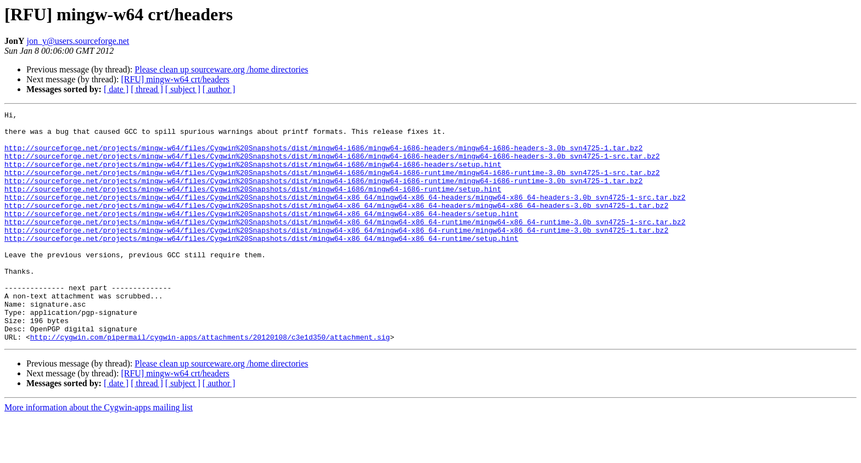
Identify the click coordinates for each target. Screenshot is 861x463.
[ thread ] (147, 89)
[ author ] (219, 89)
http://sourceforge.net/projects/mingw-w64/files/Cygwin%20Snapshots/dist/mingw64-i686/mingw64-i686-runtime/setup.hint (252, 205)
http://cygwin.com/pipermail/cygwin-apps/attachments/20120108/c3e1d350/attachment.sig (210, 383)
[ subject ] (182, 89)
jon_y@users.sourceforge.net (77, 41)
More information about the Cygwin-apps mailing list (98, 453)
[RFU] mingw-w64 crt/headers (175, 79)
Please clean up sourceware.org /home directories (221, 69)
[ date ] (116, 89)
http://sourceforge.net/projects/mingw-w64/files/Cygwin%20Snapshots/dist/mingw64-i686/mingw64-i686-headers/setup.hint (252, 175)
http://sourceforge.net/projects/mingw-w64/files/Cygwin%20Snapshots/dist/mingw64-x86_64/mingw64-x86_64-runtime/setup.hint (261, 264)
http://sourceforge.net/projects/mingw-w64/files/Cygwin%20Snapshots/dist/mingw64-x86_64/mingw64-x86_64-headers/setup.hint (261, 235)
